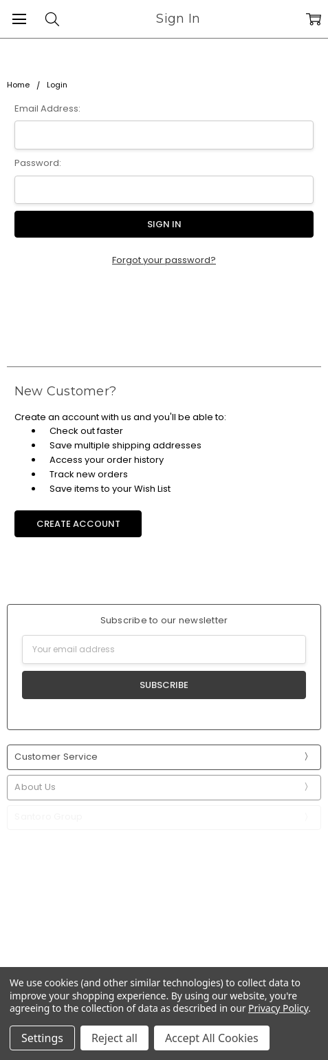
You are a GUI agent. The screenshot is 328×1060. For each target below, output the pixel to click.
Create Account (78, 523)
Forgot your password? (164, 260)
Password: (37, 162)
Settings (42, 1038)
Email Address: (47, 108)
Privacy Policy (278, 1008)
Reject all (114, 1038)
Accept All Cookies (212, 1038)
